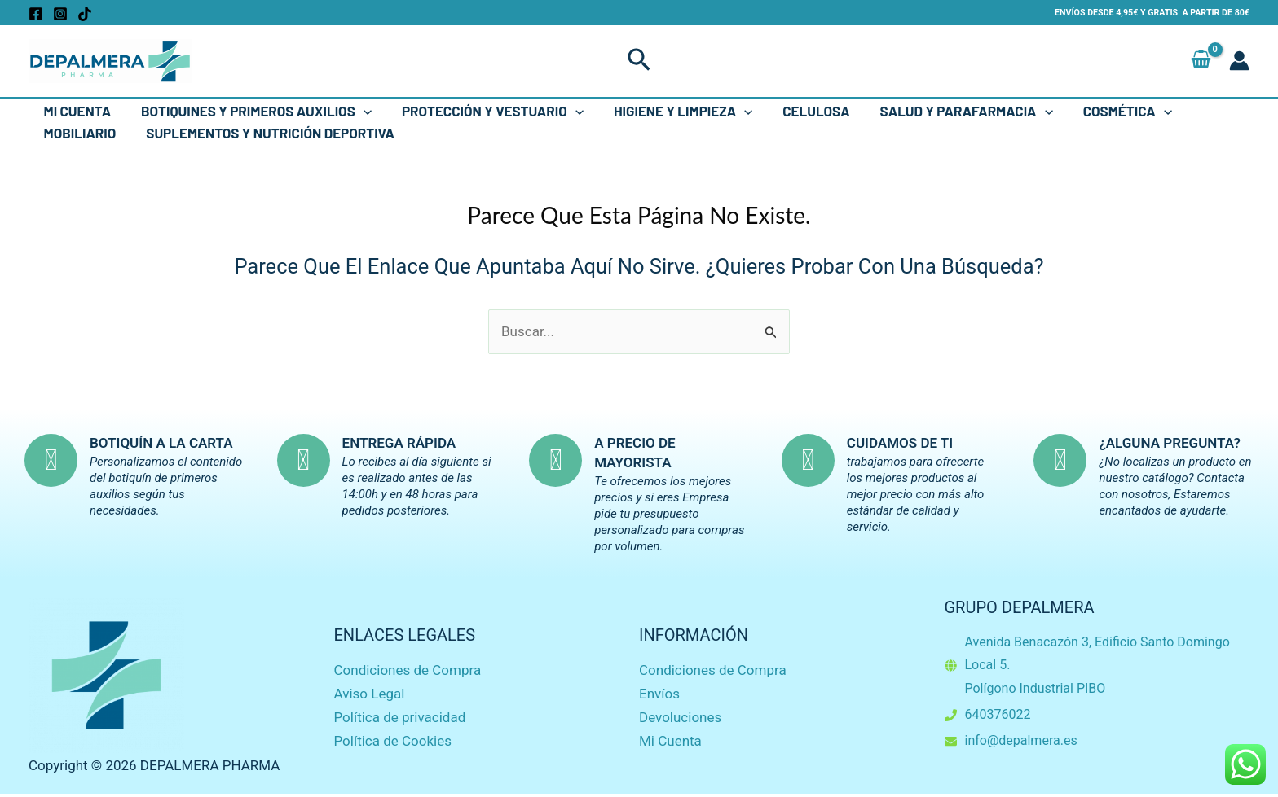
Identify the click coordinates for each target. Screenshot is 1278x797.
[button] (639, 61)
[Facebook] (36, 14)
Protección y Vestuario (486, 111)
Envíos (659, 693)
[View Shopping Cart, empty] (1201, 60)
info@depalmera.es (1021, 740)
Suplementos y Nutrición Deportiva (267, 133)
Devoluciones (680, 717)
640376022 (998, 714)
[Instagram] (60, 14)
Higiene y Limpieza (674, 111)
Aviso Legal (369, 693)
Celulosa (805, 111)
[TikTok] (84, 14)
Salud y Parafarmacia (952, 111)
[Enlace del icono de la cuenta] (1239, 60)
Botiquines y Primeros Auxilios (253, 111)
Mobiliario (78, 133)
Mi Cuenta (76, 111)
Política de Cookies (393, 741)
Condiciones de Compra (408, 670)
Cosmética (1111, 111)
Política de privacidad (400, 717)
